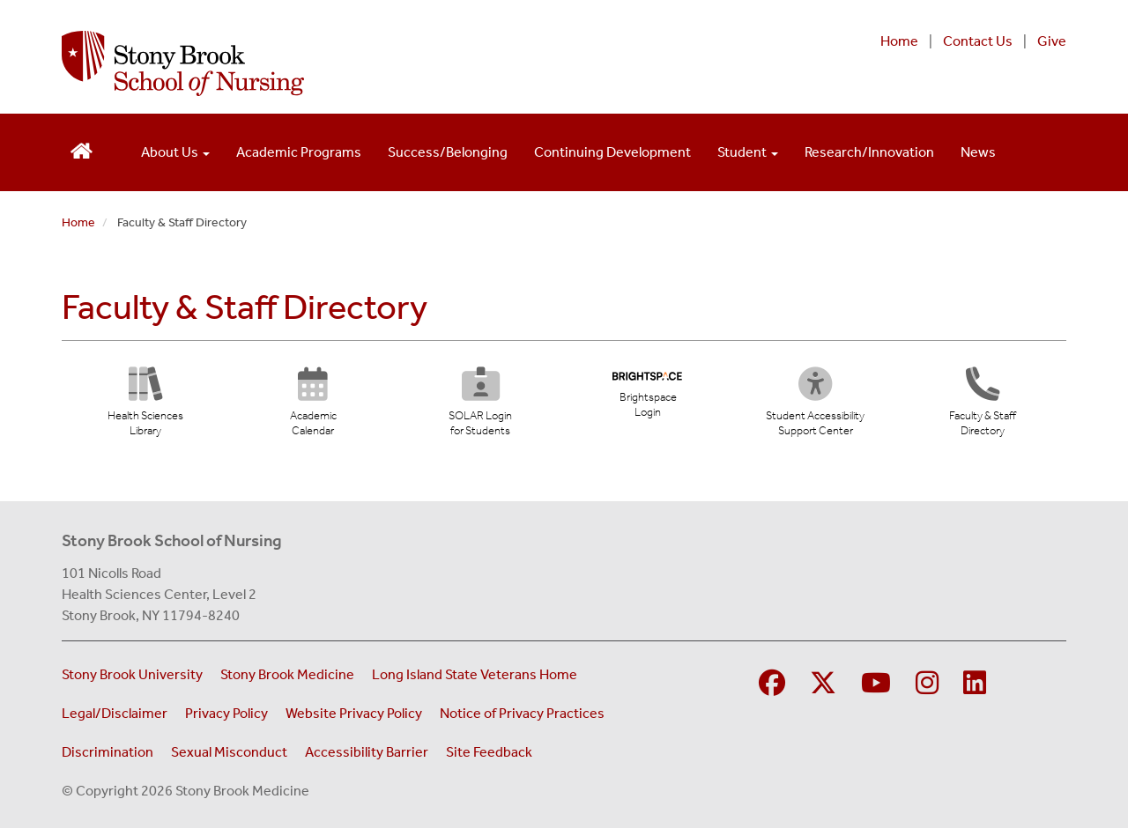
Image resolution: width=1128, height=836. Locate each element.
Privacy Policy (226, 721)
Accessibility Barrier (366, 759)
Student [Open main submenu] (747, 152)
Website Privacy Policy (354, 721)
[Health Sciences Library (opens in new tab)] (145, 408)
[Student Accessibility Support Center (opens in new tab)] (819, 408)
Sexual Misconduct (229, 759)
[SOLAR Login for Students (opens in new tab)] (480, 408)
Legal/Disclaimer (114, 721)
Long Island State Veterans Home (474, 682)
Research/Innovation (869, 152)
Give (1051, 41)
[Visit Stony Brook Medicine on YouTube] (876, 692)
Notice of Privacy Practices (522, 721)
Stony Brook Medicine (287, 682)
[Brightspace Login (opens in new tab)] (647, 399)
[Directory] (983, 408)
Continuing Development (612, 152)
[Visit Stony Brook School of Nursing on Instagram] (927, 692)
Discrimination (107, 759)
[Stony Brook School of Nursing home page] (382, 63)
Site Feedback (489, 759)
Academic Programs (298, 152)
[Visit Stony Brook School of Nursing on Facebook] (772, 692)
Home (899, 41)
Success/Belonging (448, 152)
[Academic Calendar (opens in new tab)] (312, 408)
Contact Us (978, 41)
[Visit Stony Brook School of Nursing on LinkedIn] (974, 692)
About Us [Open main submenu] (175, 152)
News (978, 152)
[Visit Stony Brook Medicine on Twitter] (823, 692)
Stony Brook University (132, 682)
